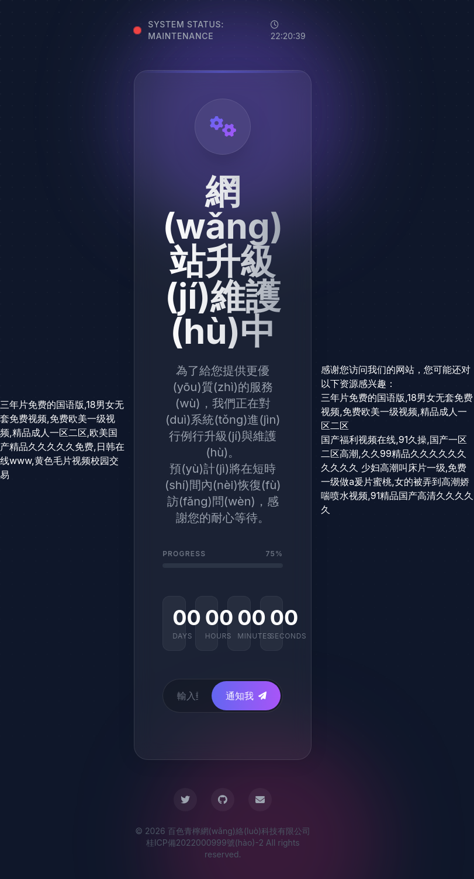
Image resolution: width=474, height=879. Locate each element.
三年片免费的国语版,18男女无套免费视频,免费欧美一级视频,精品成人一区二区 (397, 411)
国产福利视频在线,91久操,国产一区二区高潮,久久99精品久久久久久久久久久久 (394, 453)
